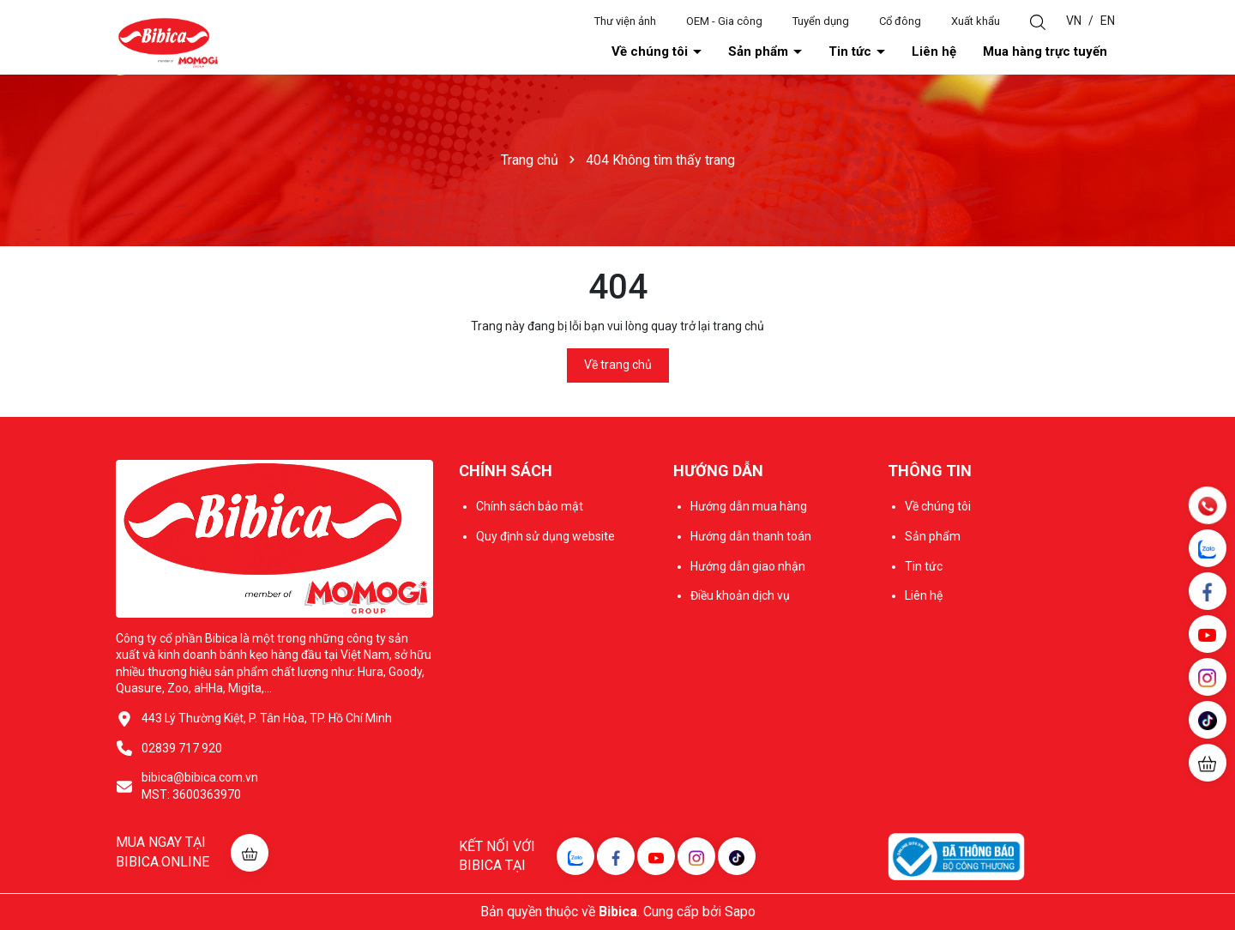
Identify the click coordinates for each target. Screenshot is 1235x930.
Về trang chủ (618, 364)
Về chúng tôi (651, 51)
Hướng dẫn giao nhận (747, 566)
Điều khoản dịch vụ (740, 595)
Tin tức (851, 51)
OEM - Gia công (724, 21)
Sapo (740, 911)
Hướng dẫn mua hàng (748, 506)
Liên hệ (934, 51)
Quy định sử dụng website (545, 536)
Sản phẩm (760, 51)
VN (1073, 20)
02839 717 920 (182, 748)
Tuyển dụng (820, 21)
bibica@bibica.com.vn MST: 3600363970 (200, 785)
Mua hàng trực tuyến (1045, 51)
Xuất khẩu (975, 21)
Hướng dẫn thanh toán (750, 536)
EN (1107, 20)
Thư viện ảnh (625, 21)
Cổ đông (900, 21)
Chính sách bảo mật (529, 506)
